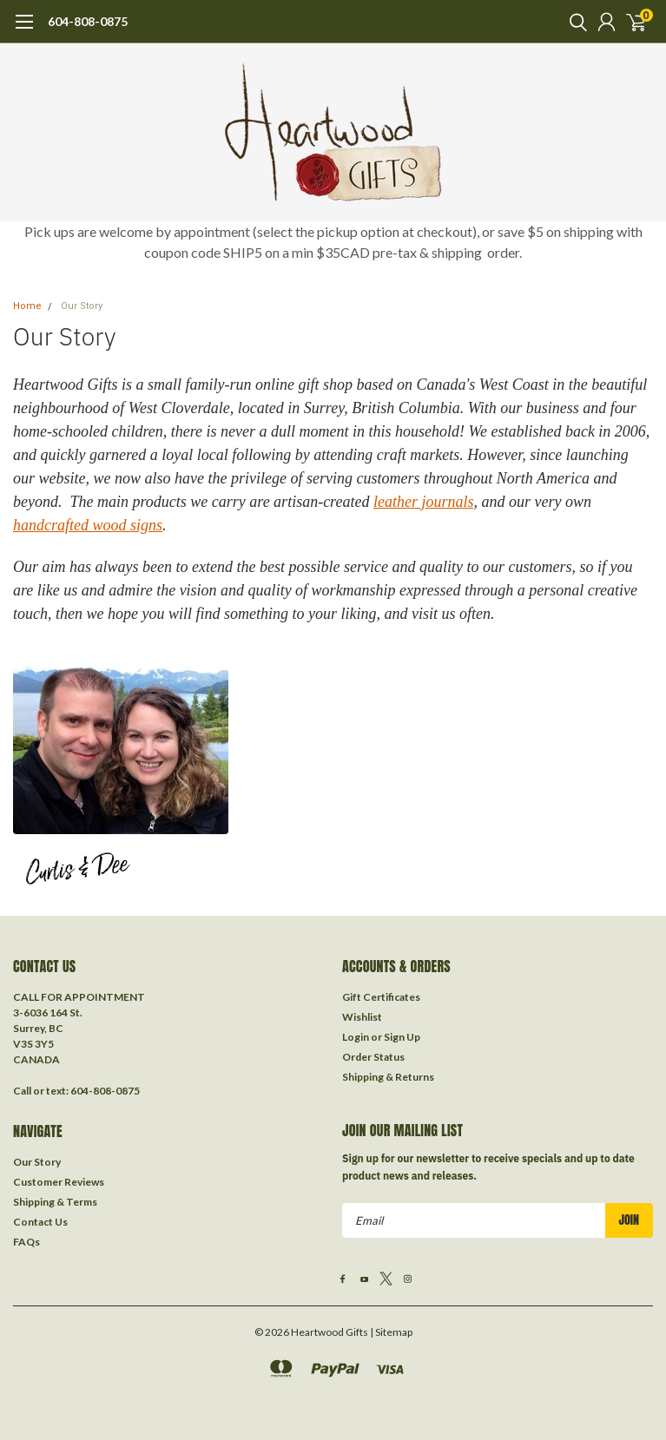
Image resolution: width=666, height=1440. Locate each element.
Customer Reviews (58, 1181)
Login (355, 1036)
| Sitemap (391, 1331)
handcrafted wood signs (87, 525)
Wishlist (362, 1016)
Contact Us (40, 1221)
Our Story (81, 306)
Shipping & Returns (388, 1076)
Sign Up (402, 1036)
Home (27, 306)
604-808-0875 (88, 21)
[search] (574, 21)
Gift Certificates (381, 996)
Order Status (373, 1056)
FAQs (26, 1241)
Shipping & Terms (55, 1201)
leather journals (423, 501)
